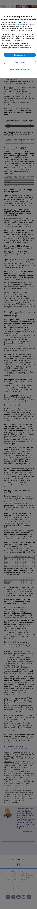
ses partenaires (19, 24)
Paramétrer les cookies (20, 69)
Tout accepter (20, 55)
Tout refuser (20, 62)
